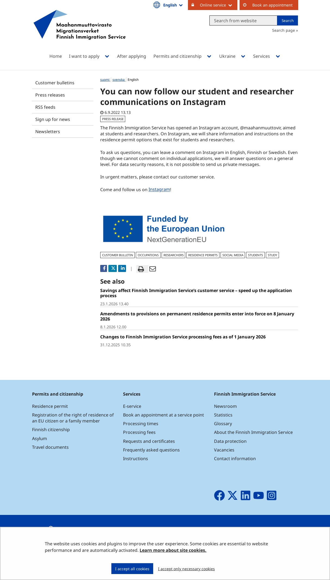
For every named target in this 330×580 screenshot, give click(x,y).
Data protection (230, 441)
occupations (148, 255)
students (255, 255)
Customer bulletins (54, 83)
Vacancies (224, 450)
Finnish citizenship (51, 429)
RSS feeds (45, 107)
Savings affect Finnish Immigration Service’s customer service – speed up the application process (196, 293)
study (272, 255)
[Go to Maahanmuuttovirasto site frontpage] (79, 32)
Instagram (160, 189)
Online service (218, 5)
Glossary (223, 424)
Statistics (223, 415)
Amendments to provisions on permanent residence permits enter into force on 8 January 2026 (197, 316)
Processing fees (139, 432)
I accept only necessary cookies (186, 568)
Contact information (235, 459)
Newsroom (225, 406)
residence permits (203, 255)
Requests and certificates (149, 441)
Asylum (39, 438)
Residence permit (50, 406)
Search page (283, 30)
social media (232, 255)
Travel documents (50, 447)
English (173, 5)
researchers (174, 255)
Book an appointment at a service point (163, 415)
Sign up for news (52, 119)
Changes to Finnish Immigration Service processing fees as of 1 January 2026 (183, 337)
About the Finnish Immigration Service (253, 432)
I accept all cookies (132, 568)
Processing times (140, 424)
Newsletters (47, 131)
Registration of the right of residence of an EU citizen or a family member (73, 418)
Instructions (135, 459)
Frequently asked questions (151, 450)
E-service (132, 406)
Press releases (50, 95)
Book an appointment (272, 5)
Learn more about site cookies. (173, 550)
